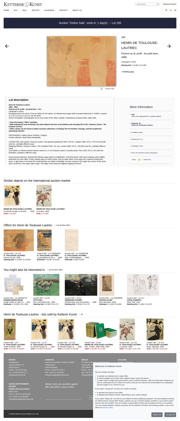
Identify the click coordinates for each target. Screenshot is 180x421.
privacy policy (108, 407)
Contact (63, 10)
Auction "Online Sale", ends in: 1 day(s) (83, 23)
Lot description (18, 99)
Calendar (49, 10)
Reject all (157, 415)
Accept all (170, 415)
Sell (25, 10)
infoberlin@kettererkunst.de (92, 375)
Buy (16, 10)
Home (6, 10)
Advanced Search (169, 4)
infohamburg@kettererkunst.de (56, 375)
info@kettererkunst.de (17, 375)
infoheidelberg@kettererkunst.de (21, 399)
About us (77, 10)
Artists (35, 10)
